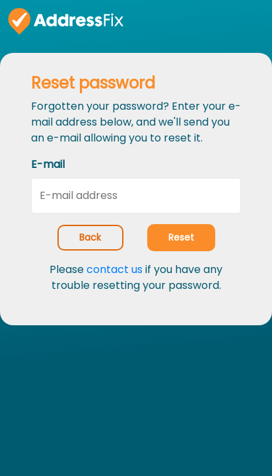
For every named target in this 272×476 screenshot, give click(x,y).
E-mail (48, 164)
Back (90, 237)
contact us (114, 269)
